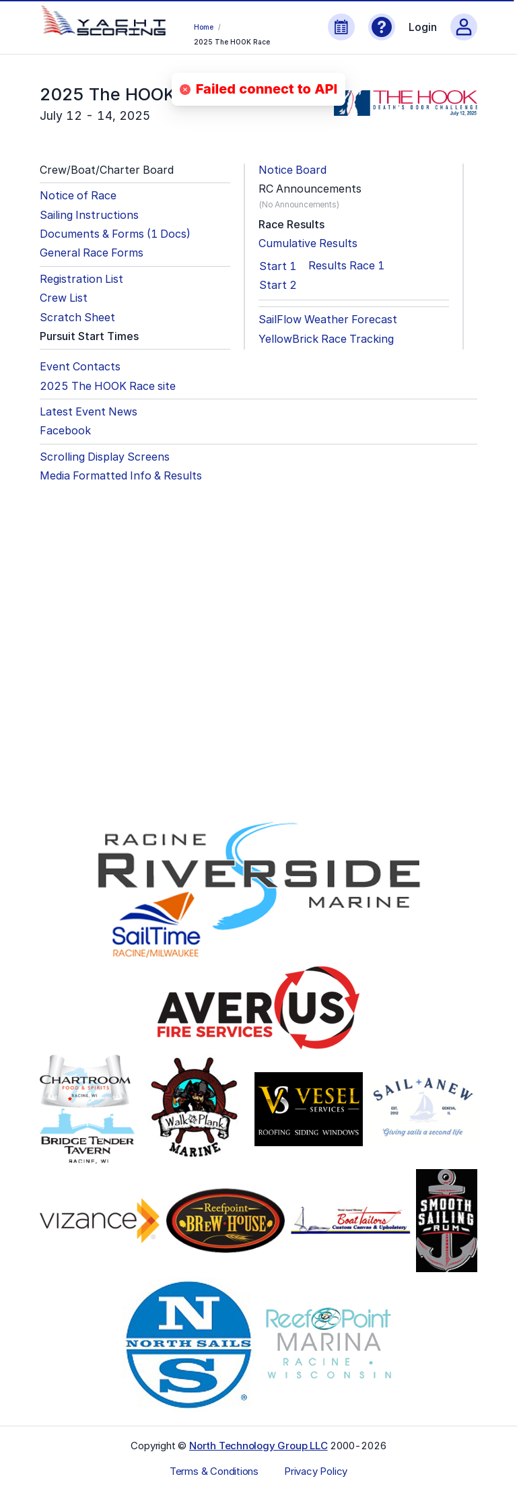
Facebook (65, 430)
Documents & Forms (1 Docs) (115, 234)
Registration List (81, 279)
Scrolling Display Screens (105, 457)
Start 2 (278, 285)
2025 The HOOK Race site (108, 386)
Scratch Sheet (77, 317)
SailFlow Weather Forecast (327, 319)
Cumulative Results (307, 243)
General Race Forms (91, 252)
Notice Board (292, 170)
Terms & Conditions (214, 1471)
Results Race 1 (346, 265)
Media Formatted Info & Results (121, 475)
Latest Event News (88, 411)
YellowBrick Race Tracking (326, 339)
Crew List (64, 298)
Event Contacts (80, 366)
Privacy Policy (315, 1471)
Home (203, 27)
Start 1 (277, 266)
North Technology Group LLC (258, 1445)
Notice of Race (78, 195)
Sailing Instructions (89, 215)
